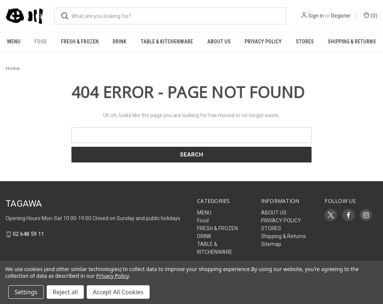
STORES (305, 42)
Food (40, 42)
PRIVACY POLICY (263, 42)
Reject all (65, 292)
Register (341, 16)
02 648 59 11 (28, 234)
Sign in (316, 16)
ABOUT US (219, 42)
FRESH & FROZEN (80, 42)
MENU (14, 42)
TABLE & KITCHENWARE (167, 42)
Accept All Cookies (118, 292)
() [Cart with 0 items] (370, 15)
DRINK (119, 42)
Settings (26, 292)
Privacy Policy (112, 275)
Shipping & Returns (283, 236)
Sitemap (271, 244)
